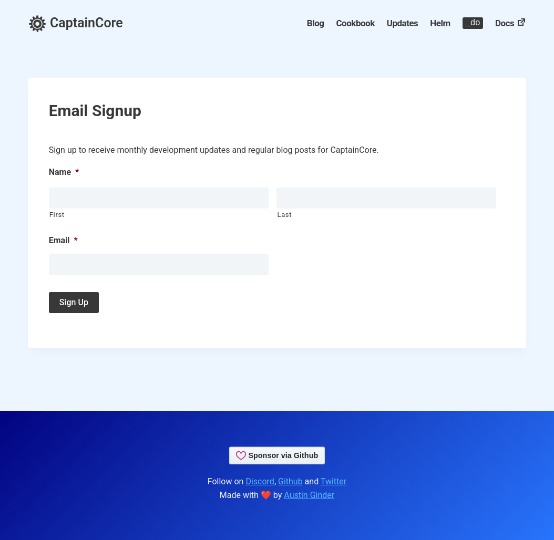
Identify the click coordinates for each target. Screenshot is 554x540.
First (57, 215)
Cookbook (355, 23)
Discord (259, 481)
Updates (402, 23)
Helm (440, 23)
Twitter (333, 481)
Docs (510, 22)
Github (290, 481)
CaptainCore (75, 22)
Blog (315, 23)
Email (63, 240)
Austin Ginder (309, 495)
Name (64, 172)
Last (284, 215)
